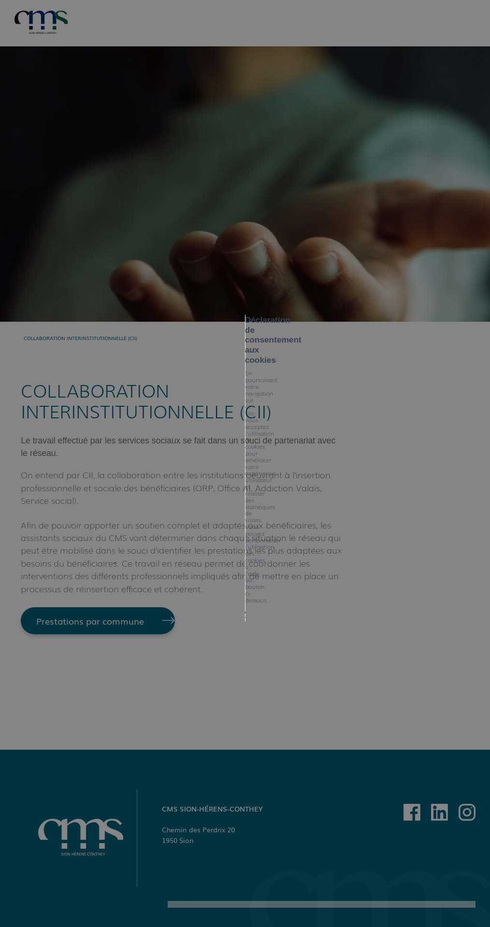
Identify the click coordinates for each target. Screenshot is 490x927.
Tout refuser (199, 495)
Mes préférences (261, 495)
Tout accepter (141, 495)
